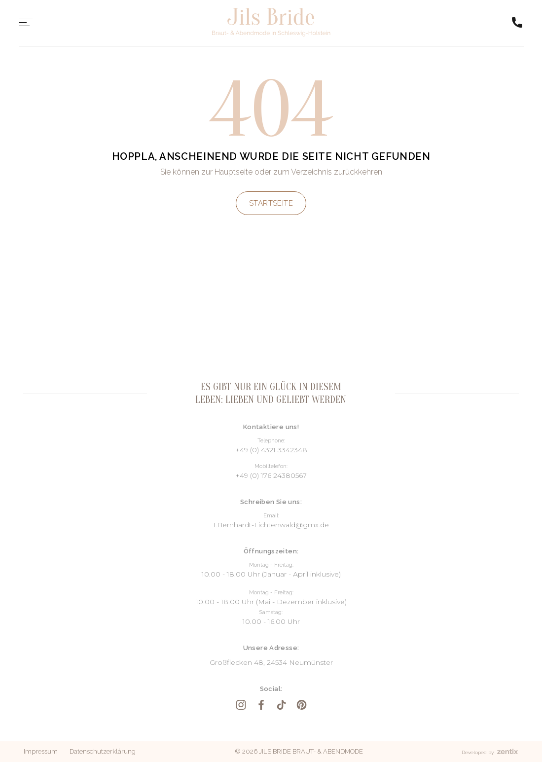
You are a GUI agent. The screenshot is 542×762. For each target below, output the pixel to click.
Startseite (271, 203)
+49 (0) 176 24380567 (271, 475)
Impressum (41, 751)
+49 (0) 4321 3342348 (271, 449)
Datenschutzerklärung (103, 751)
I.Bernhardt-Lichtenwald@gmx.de (271, 524)
